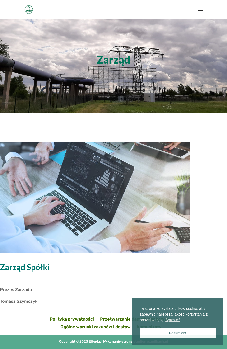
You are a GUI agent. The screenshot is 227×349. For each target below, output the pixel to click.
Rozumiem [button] (177, 333)
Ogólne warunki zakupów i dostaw (95, 327)
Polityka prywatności (72, 319)
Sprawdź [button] (172, 320)
